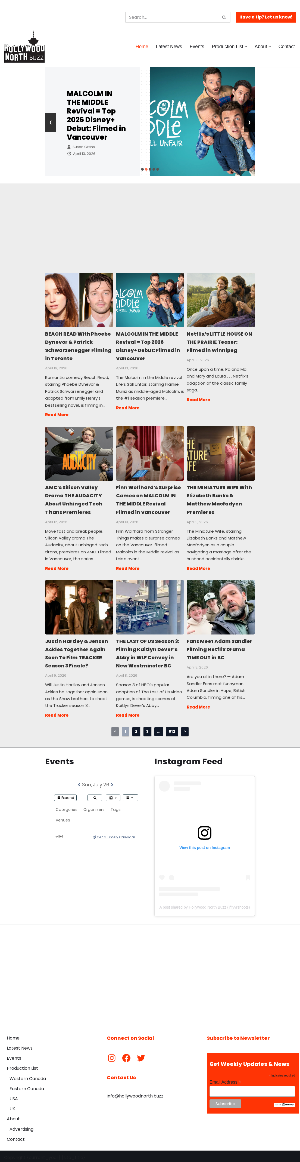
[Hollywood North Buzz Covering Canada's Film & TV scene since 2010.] (24, 46)
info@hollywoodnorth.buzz (135, 1093)
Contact (286, 46)
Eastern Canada (27, 1086)
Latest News (168, 46)
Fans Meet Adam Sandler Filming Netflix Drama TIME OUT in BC (220, 605)
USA (14, 1096)
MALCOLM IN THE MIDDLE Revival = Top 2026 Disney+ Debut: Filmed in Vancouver (96, 115)
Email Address (225, 1080)
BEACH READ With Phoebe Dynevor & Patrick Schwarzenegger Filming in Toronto (79, 299)
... (158, 728)
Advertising (21, 1126)
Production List (22, 1066)
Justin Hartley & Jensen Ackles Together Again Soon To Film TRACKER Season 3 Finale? (79, 605)
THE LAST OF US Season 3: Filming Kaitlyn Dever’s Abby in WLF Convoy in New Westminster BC (150, 605)
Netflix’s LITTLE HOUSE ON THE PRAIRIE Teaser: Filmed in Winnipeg (220, 299)
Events (196, 46)
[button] (246, 46)
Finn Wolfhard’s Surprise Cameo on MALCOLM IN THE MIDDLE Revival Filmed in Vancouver (150, 452)
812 (172, 728)
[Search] (171, 17)
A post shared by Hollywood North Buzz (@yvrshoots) (205, 905)
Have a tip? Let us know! (265, 17)
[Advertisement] (150, 221)
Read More (56, 414)
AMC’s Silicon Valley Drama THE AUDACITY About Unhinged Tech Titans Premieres (79, 452)
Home (141, 46)
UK (12, 1106)
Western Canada (28, 1076)
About (13, 1116)
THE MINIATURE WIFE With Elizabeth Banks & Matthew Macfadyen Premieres (220, 452)
